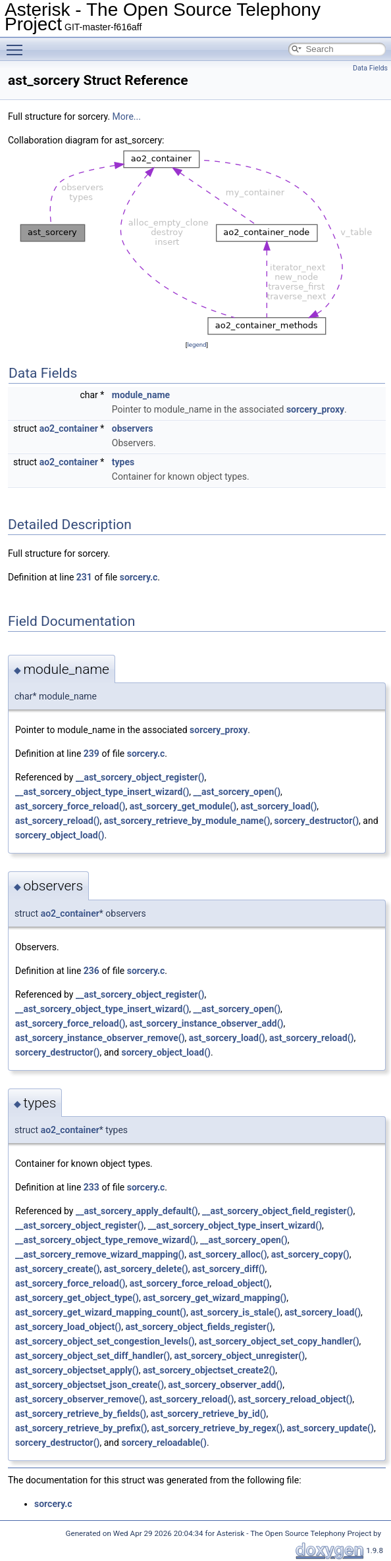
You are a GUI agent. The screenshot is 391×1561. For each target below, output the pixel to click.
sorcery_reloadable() (163, 1442)
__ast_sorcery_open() (237, 791)
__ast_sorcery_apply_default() (137, 1211)
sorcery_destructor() (316, 820)
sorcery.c (139, 577)
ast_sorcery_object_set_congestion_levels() (105, 1341)
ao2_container (68, 428)
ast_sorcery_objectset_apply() (77, 1370)
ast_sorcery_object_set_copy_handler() (279, 1341)
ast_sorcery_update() (330, 1428)
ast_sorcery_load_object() (68, 1326)
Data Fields (370, 68)
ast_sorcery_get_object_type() (77, 1297)
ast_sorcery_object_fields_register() (199, 1326)
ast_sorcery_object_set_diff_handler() (92, 1355)
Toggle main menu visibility (18, 44)
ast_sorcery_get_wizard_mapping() (214, 1297)
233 (91, 1187)
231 (84, 577)
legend (196, 344)
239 (91, 753)
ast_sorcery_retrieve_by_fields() (80, 1413)
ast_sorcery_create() (57, 1269)
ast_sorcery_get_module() (183, 806)
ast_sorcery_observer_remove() (80, 1399)
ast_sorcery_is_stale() (235, 1312)
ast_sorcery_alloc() (228, 1254)
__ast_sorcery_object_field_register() (277, 1211)
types (123, 462)
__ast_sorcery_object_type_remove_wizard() (105, 1240)
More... (127, 116)
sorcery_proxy (315, 409)
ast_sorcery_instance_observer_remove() (100, 1038)
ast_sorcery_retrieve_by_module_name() (187, 820)
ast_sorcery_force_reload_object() (200, 1283)
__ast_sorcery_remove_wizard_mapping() (99, 1254)
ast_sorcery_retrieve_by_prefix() (81, 1428)
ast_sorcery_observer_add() (225, 1384)
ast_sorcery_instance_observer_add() (207, 1023)
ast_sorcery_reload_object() (295, 1399)
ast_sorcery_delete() (146, 1269)
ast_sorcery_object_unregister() (239, 1355)
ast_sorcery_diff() (228, 1269)
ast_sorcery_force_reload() (70, 806)
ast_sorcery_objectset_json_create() (89, 1384)
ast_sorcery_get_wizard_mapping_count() (100, 1312)
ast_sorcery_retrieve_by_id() (209, 1413)
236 (91, 970)
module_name (141, 395)
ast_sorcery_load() (278, 806)
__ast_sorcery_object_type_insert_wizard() (102, 791)
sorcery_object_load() (60, 835)
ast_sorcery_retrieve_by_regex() (217, 1428)
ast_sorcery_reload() (57, 820)
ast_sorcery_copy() (310, 1254)
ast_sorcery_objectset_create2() (209, 1370)
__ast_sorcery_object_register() (140, 777)
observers (132, 428)
